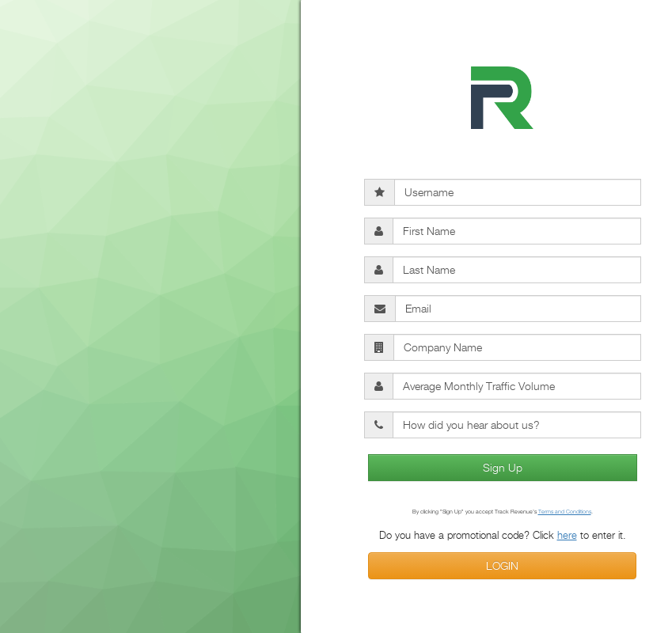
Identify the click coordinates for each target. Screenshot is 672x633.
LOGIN (502, 565)
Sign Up (502, 467)
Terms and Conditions (564, 511)
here (567, 535)
